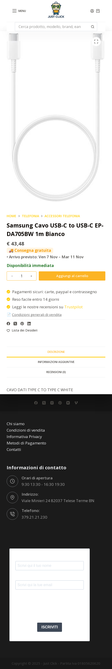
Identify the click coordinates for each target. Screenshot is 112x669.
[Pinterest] (22, 323)
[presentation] (50, 608)
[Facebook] (8, 323)
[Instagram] (52, 403)
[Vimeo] (76, 403)
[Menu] (19, 11)
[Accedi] (92, 11)
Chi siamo (16, 423)
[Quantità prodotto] (21, 276)
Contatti (14, 449)
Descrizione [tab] (56, 352)
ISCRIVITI (49, 627)
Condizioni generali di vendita (37, 314)
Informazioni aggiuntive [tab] (56, 362)
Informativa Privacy (24, 436)
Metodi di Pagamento (26, 443)
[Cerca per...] (51, 26)
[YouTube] (68, 403)
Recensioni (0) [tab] (56, 372)
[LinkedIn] (29, 323)
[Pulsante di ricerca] (92, 26)
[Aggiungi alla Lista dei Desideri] (22, 330)
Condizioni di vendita (26, 430)
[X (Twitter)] (15, 323)
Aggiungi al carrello (72, 275)
